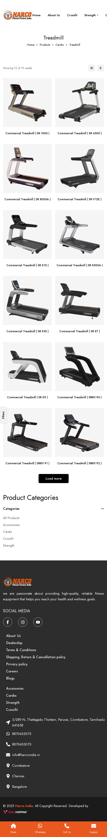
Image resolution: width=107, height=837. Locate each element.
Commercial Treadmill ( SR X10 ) (27, 265)
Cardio (60, 45)
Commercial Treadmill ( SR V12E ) (80, 199)
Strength (8, 545)
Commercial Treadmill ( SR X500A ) (80, 265)
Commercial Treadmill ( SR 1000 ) (27, 133)
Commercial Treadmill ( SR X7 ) (79, 331)
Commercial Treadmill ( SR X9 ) (27, 397)
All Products (11, 518)
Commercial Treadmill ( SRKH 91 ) (27, 463)
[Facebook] (7, 622)
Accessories (11, 525)
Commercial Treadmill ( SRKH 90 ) (79, 397)
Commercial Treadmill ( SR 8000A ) (27, 199)
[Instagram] (22, 622)
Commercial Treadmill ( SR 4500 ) (80, 133)
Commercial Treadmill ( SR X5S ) (27, 331)
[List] (91, 68)
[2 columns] (100, 68)
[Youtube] (37, 622)
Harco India (24, 806)
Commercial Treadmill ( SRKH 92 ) (79, 463)
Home (30, 45)
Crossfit (8, 538)
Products (45, 45)
